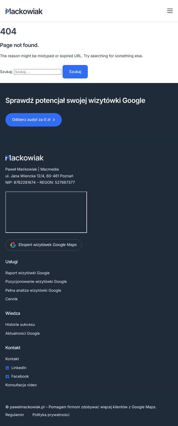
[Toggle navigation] (170, 11)
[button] (33, 120)
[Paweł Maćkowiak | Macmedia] (46, 212)
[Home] (24, 10)
